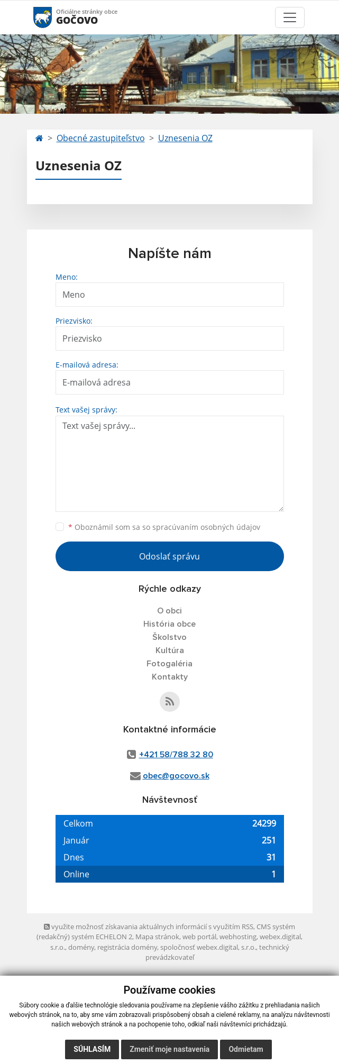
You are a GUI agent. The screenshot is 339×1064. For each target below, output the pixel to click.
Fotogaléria (169, 663)
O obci (169, 611)
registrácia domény (127, 947)
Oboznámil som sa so (164, 527)
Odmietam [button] (245, 1049)
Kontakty (170, 677)
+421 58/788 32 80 (176, 754)
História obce (169, 624)
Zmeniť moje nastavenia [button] (169, 1049)
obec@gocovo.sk (176, 776)
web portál (199, 936)
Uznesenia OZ (185, 138)
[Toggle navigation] (290, 17)
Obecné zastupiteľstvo (101, 138)
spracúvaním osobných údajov (206, 527)
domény (81, 947)
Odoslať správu (169, 556)
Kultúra (169, 650)
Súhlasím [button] (92, 1049)
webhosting (237, 936)
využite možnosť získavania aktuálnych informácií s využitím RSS (148, 926)
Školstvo (169, 637)
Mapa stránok (157, 936)
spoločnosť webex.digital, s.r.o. (208, 947)
